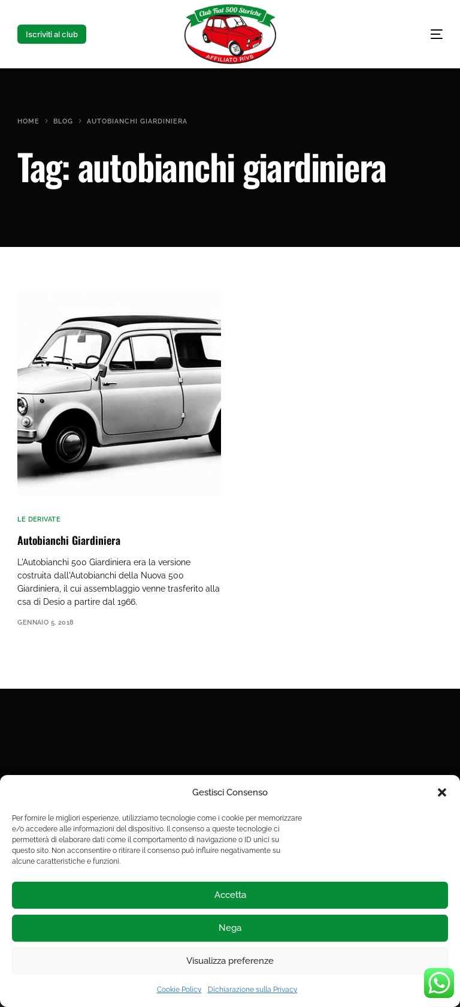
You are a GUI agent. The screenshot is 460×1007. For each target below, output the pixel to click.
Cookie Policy (179, 989)
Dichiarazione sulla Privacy (253, 989)
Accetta (230, 895)
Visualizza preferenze (230, 960)
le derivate (38, 519)
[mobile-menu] (413, 34)
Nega (230, 927)
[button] (442, 792)
